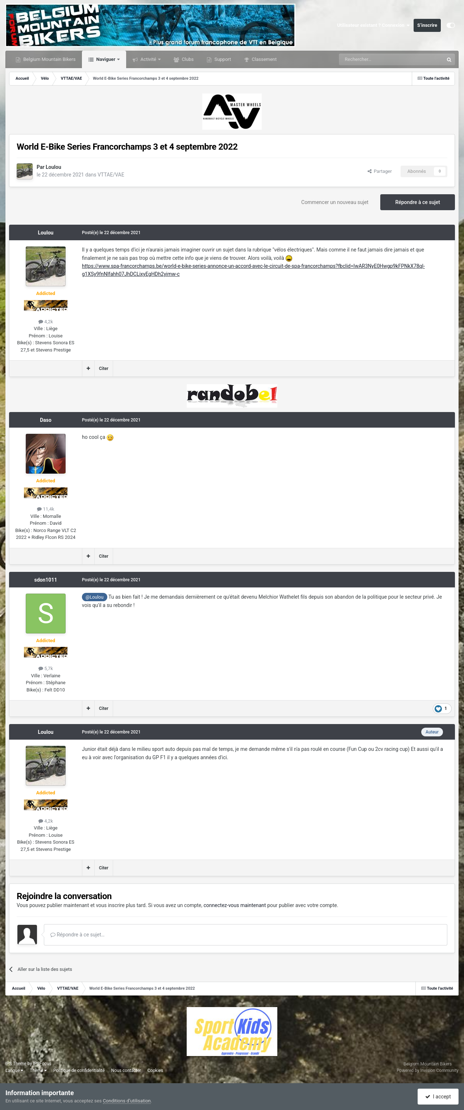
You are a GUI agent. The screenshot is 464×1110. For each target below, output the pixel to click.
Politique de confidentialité (79, 1070)
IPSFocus (42, 1063)
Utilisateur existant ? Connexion (373, 25)
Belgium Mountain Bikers (48, 59)
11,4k (45, 509)
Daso (45, 420)
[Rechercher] (376, 59)
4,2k (45, 321)
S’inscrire (427, 25)
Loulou (53, 167)
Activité (148, 59)
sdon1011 (45, 580)
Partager (380, 171)
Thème (38, 1070)
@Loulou (94, 597)
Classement (263, 59)
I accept (438, 1096)
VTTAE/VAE (111, 175)
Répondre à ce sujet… (77, 935)
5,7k (45, 668)
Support (222, 59)
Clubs (187, 59)
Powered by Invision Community (428, 1070)
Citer (103, 368)
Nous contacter (126, 1070)
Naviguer (105, 59)
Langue (14, 1070)
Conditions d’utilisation (127, 1100)
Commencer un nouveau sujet (334, 202)
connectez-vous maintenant (235, 905)
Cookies (155, 1070)
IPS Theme (15, 1063)
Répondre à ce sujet (417, 202)
